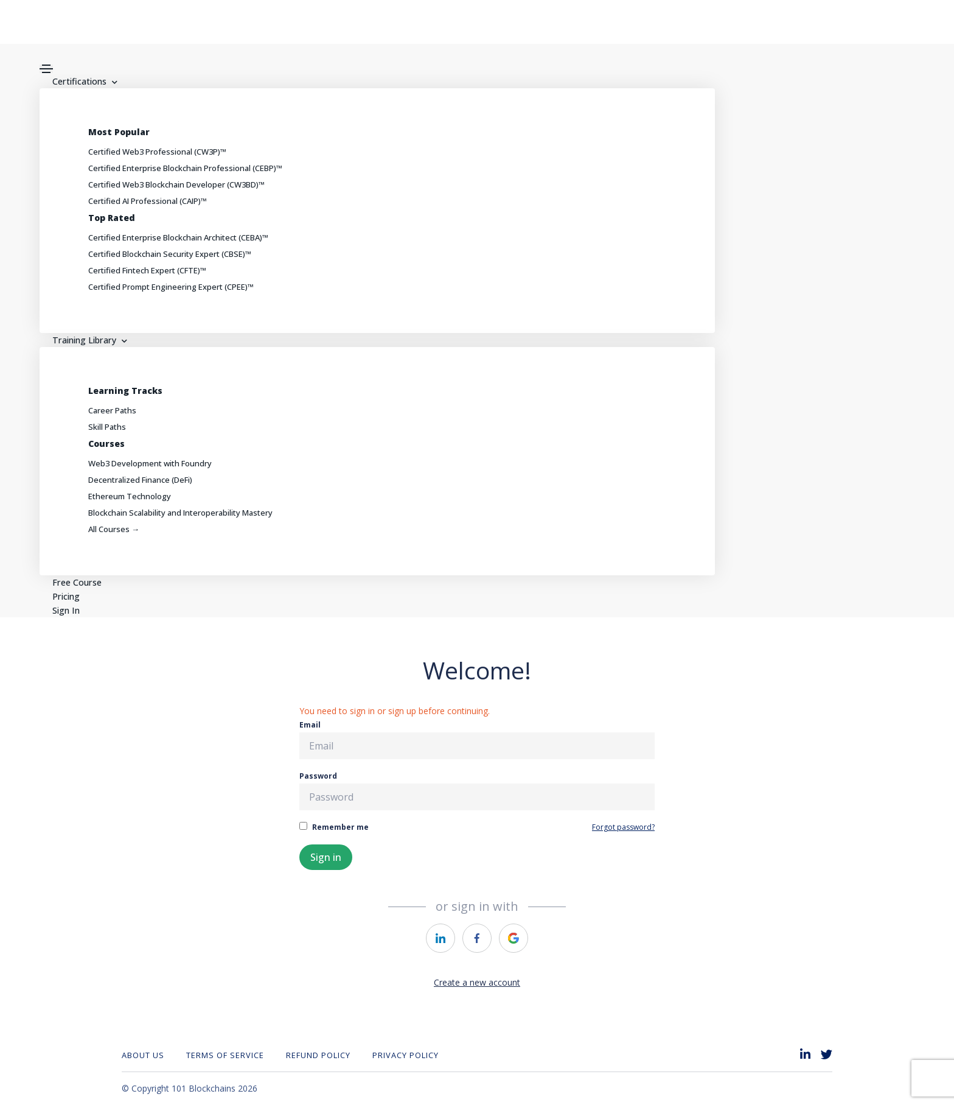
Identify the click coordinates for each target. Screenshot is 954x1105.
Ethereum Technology (129, 496)
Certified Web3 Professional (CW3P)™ (157, 151)
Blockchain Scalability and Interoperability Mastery (180, 512)
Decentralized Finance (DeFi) (140, 479)
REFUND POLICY (318, 1055)
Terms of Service (225, 1055)
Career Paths (112, 410)
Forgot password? (623, 827)
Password (477, 790)
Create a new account (477, 982)
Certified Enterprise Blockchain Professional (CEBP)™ (185, 168)
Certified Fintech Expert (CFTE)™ (147, 270)
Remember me (334, 827)
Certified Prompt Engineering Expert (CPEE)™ (171, 286)
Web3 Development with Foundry (150, 463)
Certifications (82, 81)
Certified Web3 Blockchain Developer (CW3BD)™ (176, 184)
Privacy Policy (405, 1055)
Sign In (63, 610)
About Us (143, 1055)
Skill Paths (107, 426)
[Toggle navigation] (46, 69)
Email (477, 739)
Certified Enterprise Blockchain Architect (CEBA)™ (178, 237)
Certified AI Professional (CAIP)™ (147, 200)
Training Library (86, 340)
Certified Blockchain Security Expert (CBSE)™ (169, 253)
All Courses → (113, 529)
